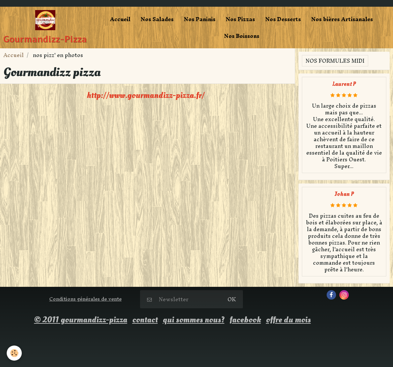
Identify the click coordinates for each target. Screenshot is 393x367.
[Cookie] (14, 353)
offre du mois (288, 319)
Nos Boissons (241, 36)
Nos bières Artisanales (342, 19)
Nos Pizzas (240, 19)
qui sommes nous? (193, 319)
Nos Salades (157, 19)
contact (145, 319)
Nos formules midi (335, 60)
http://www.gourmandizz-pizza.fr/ (146, 95)
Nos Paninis (199, 19)
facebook (245, 319)
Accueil (120, 19)
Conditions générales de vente (85, 299)
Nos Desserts (283, 19)
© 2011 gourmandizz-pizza (80, 319)
